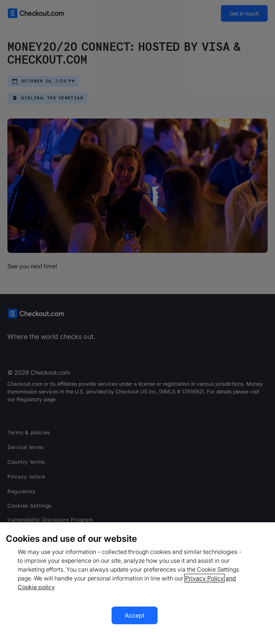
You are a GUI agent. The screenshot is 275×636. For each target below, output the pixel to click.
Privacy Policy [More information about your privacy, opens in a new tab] (204, 578)
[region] (137, 579)
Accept (134, 615)
